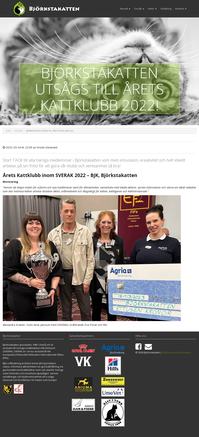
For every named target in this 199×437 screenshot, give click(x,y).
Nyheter (19, 131)
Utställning (166, 8)
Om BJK (139, 8)
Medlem (181, 8)
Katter (152, 8)
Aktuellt (125, 8)
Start (8, 131)
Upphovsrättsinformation (177, 352)
